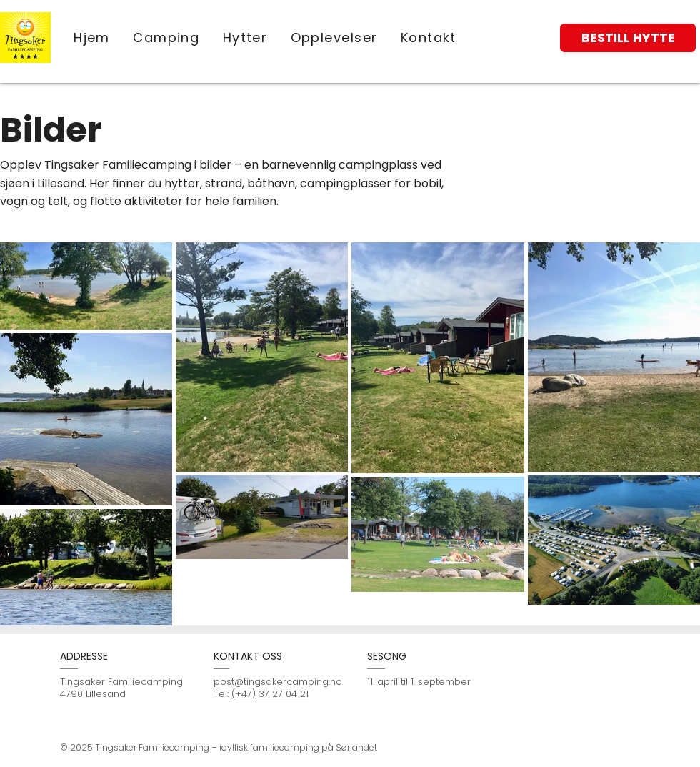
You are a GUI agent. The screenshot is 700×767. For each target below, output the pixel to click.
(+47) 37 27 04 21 (270, 694)
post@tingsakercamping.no (278, 681)
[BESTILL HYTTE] (628, 38)
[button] (334, 37)
